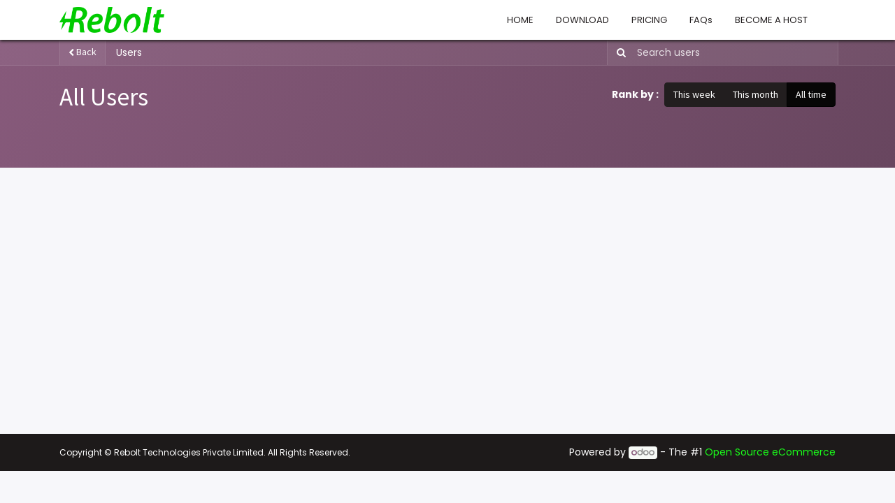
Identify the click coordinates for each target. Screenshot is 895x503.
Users (129, 52)
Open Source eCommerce (770, 452)
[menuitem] (520, 20)
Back (82, 51)
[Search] (618, 53)
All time (811, 94)
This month (755, 94)
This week (694, 94)
